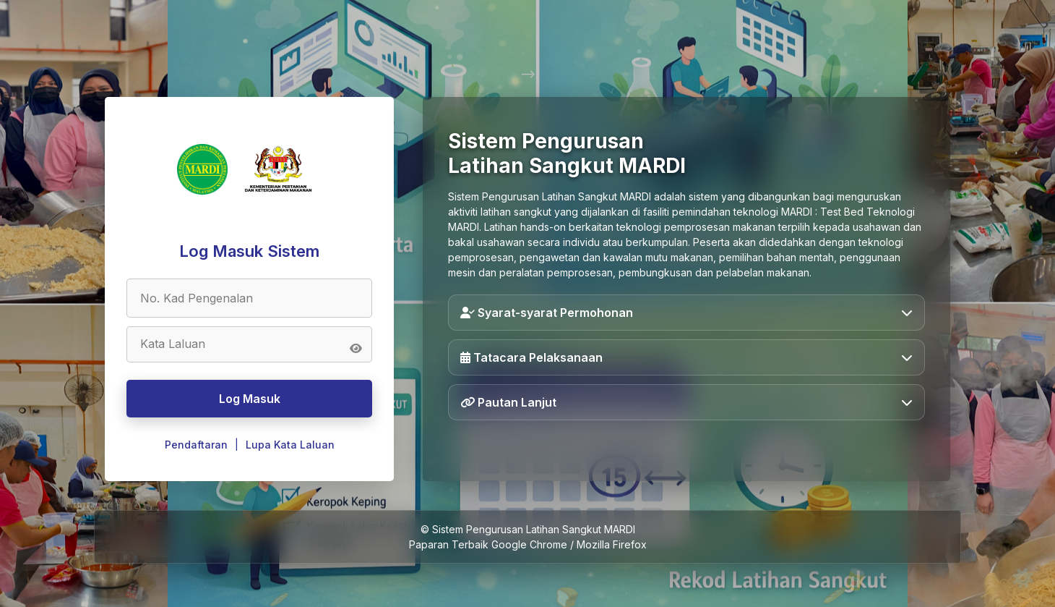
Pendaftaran (196, 444)
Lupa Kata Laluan (290, 444)
